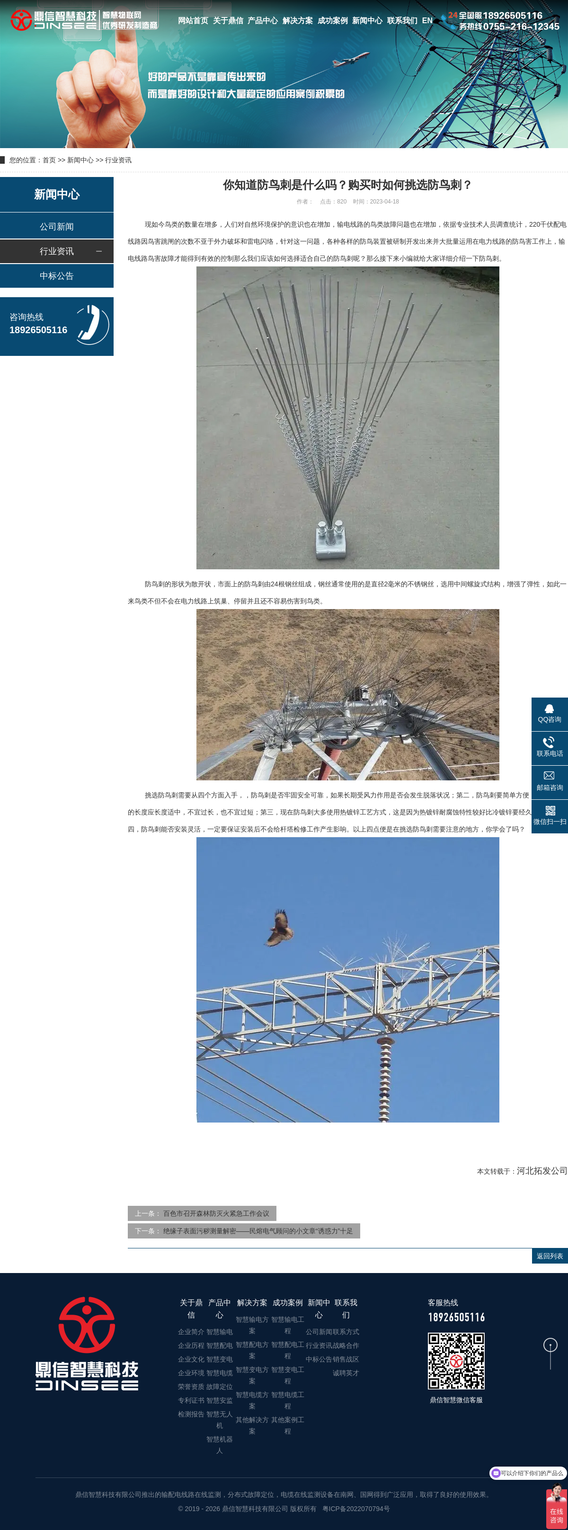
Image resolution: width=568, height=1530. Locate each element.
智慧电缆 (219, 1373)
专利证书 (191, 1400)
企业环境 (191, 1373)
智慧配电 (219, 1345)
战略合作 (346, 1345)
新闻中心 (367, 21)
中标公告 (57, 276)
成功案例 (333, 21)
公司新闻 (57, 226)
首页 (49, 160)
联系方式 (346, 1331)
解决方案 (298, 21)
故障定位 (219, 1386)
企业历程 (191, 1345)
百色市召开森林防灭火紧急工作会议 (216, 1213)
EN (427, 21)
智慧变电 (219, 1359)
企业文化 (191, 1359)
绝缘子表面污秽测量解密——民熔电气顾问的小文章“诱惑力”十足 (258, 1231)
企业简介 (191, 1331)
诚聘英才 (346, 1373)
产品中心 (263, 21)
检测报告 (191, 1414)
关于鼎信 (228, 21)
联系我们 (402, 21)
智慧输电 (219, 1331)
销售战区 (346, 1359)
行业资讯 (118, 160)
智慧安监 (219, 1400)
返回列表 (550, 1256)
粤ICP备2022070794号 (355, 1508)
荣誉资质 (191, 1386)
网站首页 (193, 21)
